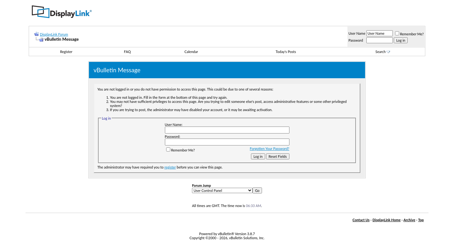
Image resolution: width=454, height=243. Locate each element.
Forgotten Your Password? (269, 148)
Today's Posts (286, 52)
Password (355, 40)
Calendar (191, 52)
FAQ (127, 52)
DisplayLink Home (387, 220)
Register (66, 52)
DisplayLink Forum (54, 34)
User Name (356, 33)
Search (382, 52)
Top (421, 220)
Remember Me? (409, 34)
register (170, 167)
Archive (409, 220)
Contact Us (361, 220)
